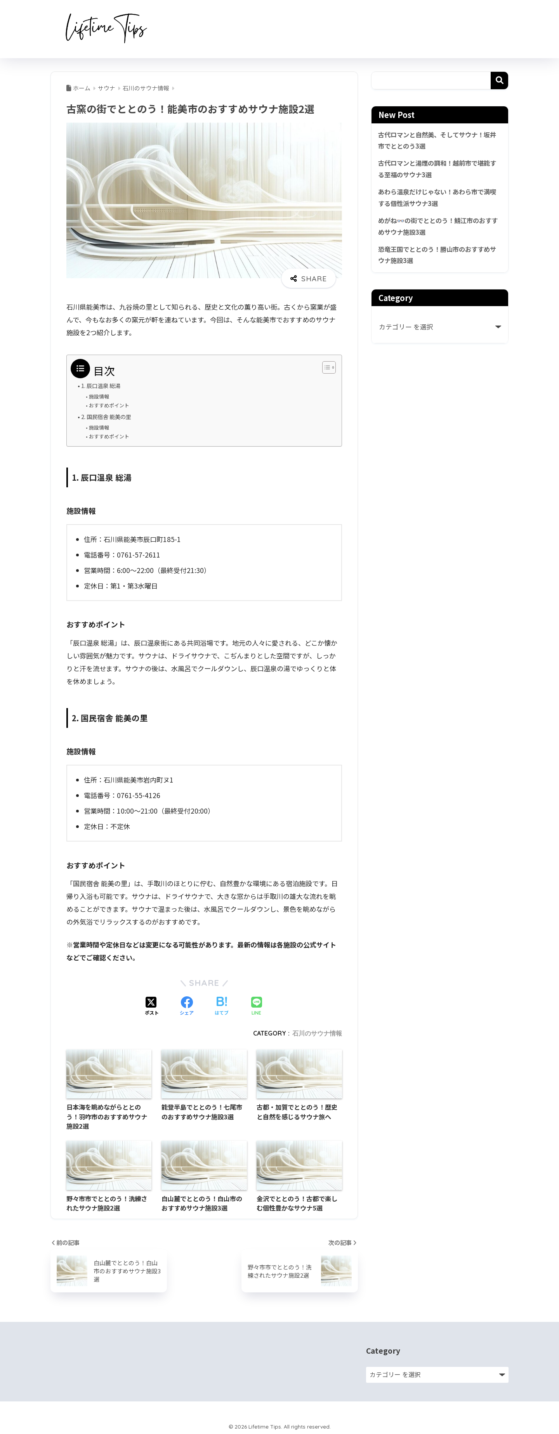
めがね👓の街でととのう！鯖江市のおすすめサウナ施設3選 (438, 228)
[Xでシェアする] (152, 1006)
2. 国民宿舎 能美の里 (107, 416)
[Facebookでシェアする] (187, 1006)
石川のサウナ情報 (317, 1032)
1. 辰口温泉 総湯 (102, 385)
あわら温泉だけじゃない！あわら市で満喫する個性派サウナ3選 (437, 199)
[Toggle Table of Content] (325, 367)
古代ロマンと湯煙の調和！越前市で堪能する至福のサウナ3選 (437, 170)
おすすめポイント (109, 405)
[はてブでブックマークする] (222, 1006)
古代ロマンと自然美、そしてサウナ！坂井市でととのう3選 (437, 141)
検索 (499, 80)
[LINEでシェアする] (256, 1006)
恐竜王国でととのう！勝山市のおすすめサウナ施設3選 (437, 257)
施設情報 (99, 396)
